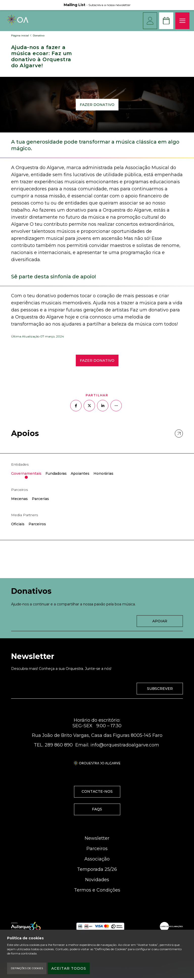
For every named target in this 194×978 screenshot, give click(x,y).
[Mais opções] (116, 405)
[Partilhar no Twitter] (89, 405)
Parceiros (97, 848)
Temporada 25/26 (97, 869)
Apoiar (159, 621)
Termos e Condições (97, 890)
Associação (97, 859)
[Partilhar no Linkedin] (102, 405)
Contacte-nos (97, 791)
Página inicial (20, 35)
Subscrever (160, 688)
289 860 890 (59, 745)
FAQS (97, 809)
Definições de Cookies (27, 968)
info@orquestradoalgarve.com (124, 745)
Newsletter (97, 838)
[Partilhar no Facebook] (76, 405)
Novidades (97, 879)
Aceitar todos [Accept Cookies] (68, 968)
